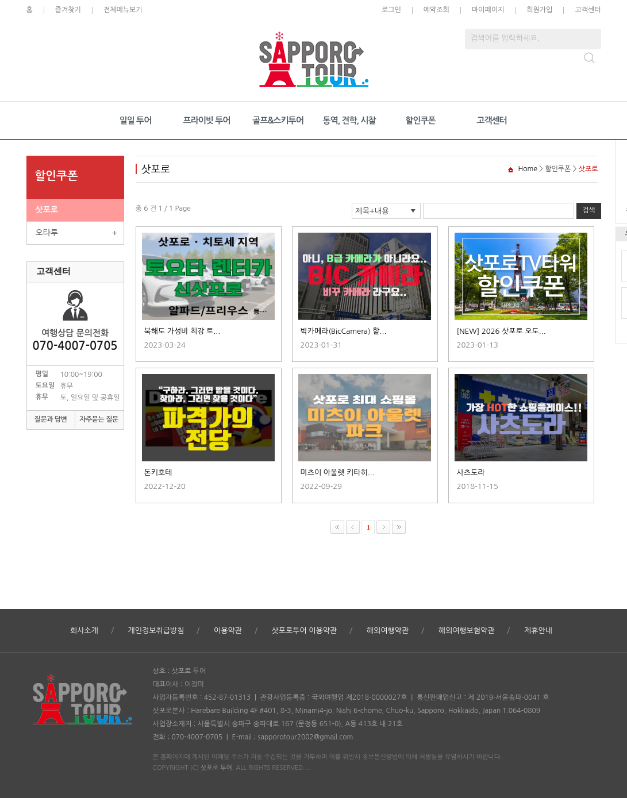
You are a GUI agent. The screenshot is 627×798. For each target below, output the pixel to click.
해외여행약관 (388, 630)
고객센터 (588, 9)
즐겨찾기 (68, 9)
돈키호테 (158, 472)
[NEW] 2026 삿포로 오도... (501, 331)
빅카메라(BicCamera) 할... (344, 331)
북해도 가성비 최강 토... (182, 331)
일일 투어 (136, 120)
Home (527, 168)
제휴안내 (538, 630)
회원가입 (539, 9)
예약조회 (436, 9)
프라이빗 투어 (206, 120)
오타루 (47, 233)
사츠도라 (471, 472)
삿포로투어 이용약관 (304, 630)
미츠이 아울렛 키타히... (338, 472)
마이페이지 (488, 9)
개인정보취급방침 (156, 630)
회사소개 (84, 630)
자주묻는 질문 (98, 419)
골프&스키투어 (277, 120)
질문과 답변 (50, 419)
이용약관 (228, 630)
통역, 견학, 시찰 (348, 120)
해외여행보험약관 (466, 630)
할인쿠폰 (420, 120)
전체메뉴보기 (123, 9)
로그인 (391, 9)
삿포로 (47, 210)
